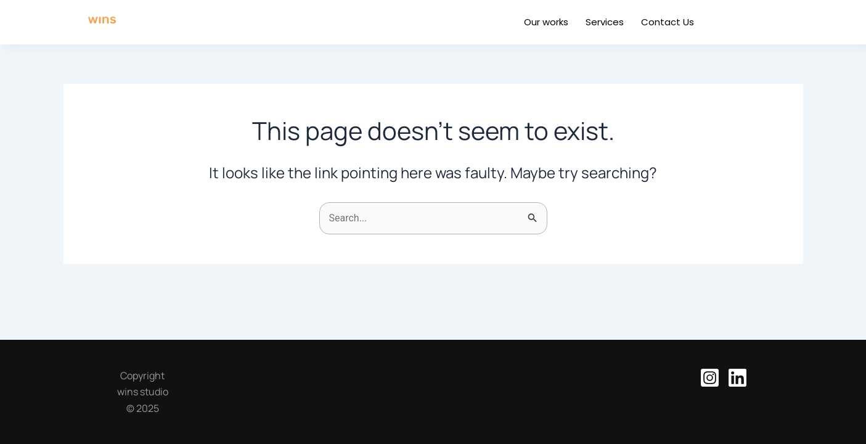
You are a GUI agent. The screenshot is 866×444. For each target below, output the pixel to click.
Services (605, 21)
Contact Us (667, 21)
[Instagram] (710, 378)
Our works (546, 21)
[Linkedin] (737, 378)
